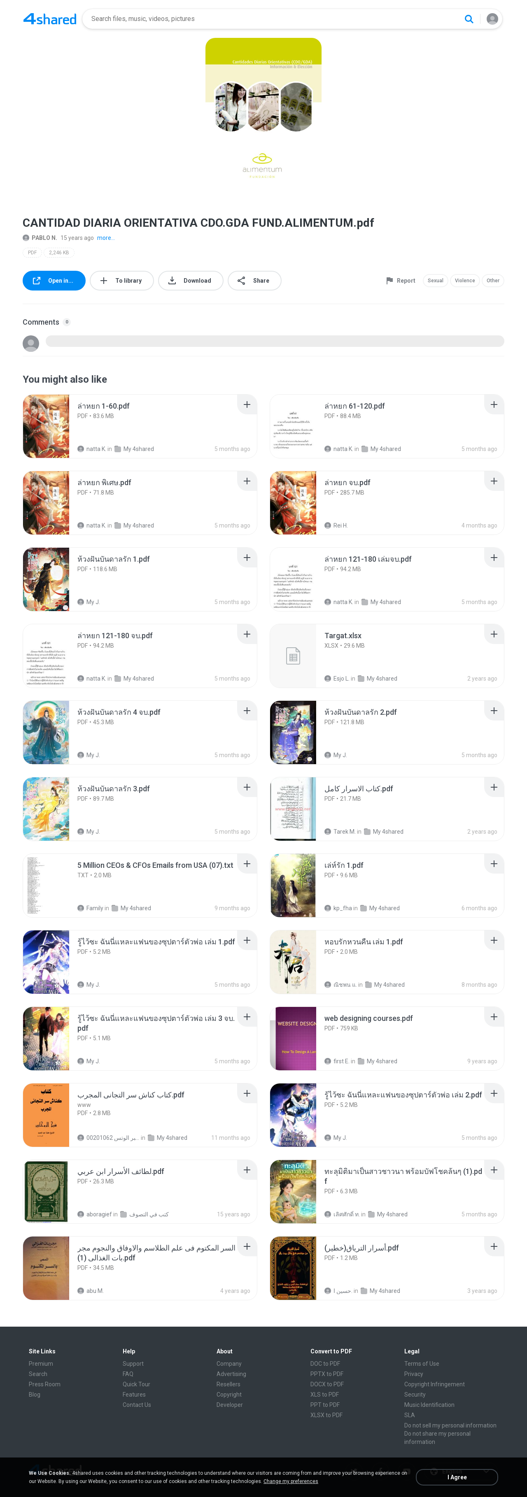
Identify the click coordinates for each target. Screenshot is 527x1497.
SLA (409, 1415)
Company (229, 1363)
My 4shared (134, 449)
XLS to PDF (324, 1394)
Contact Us (137, 1405)
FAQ (128, 1374)
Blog (34, 1394)
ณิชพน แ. (340, 984)
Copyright (229, 1394)
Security (415, 1394)
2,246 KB (59, 253)
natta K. (91, 449)
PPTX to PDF (326, 1374)
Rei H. (336, 525)
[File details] (55, 426)
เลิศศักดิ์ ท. (342, 1214)
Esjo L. (337, 678)
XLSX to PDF (326, 1415)
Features (134, 1394)
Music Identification (429, 1405)
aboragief (94, 1214)
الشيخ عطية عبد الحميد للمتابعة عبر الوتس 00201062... (108, 1137)
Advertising (231, 1374)
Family (90, 908)
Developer (230, 1405)
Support (133, 1363)
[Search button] (469, 19)
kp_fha (338, 908)
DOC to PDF (325, 1363)
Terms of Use (421, 1363)
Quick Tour (136, 1384)
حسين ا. (338, 1291)
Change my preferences (291, 1481)
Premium (41, 1363)
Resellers (228, 1384)
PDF (32, 253)
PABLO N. (40, 238)
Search (38, 1374)
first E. (337, 1061)
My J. (88, 602)
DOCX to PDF (327, 1384)
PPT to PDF (325, 1405)
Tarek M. (340, 831)
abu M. (90, 1291)
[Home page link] (49, 19)
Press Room (45, 1384)
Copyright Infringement (434, 1384)
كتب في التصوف (144, 1214)
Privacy (413, 1374)
